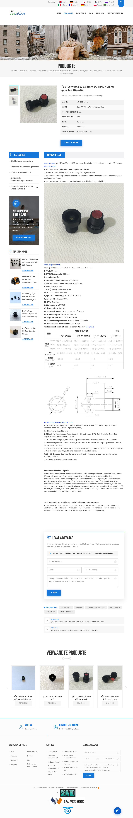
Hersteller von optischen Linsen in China (33, 71)
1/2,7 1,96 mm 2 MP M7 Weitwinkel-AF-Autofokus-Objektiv (23, 698)
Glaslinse (79, 607)
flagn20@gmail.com (72, 729)
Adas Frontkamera (70, 774)
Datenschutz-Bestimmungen (32, 765)
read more (23, 703)
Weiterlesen (28, 270)
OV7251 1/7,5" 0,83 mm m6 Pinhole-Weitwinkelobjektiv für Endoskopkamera (29, 297)
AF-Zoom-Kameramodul (53, 756)
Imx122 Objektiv (114, 607)
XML (28, 760)
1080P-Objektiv (66, 607)
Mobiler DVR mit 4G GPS (70, 769)
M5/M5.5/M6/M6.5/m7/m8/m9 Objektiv (63, 71)
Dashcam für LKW (70, 752)
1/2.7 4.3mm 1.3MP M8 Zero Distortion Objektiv (29, 331)
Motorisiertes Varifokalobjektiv (53, 767)
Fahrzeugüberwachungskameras (25, 166)
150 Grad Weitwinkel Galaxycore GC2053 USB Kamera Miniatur (30, 262)
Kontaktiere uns (115, 13)
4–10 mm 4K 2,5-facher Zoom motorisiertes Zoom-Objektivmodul (30, 279)
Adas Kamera (52, 752)
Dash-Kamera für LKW (21, 172)
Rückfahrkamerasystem (22, 161)
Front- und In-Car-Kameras (71, 763)
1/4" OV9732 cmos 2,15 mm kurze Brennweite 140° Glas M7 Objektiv (110, 698)
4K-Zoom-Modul (54, 762)
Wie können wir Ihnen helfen (20, 213)
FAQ (91, 13)
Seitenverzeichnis (72, 788)
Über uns (100, 13)
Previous (7, 688)
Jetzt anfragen (71, 142)
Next (126, 688)
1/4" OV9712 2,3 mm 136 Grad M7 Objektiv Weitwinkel (81, 698)
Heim (59, 13)
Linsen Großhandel (66, 612)
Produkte (68, 13)
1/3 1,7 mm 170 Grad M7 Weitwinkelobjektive (52, 698)
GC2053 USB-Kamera (52, 773)
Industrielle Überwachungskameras (22, 179)
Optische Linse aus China (96, 607)
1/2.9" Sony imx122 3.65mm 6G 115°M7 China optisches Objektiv (86, 557)
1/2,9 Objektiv (50, 612)
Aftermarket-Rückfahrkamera (70, 756)
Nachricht (81, 13)
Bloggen (30, 756)
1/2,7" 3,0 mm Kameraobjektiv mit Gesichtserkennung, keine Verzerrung (29, 314)
